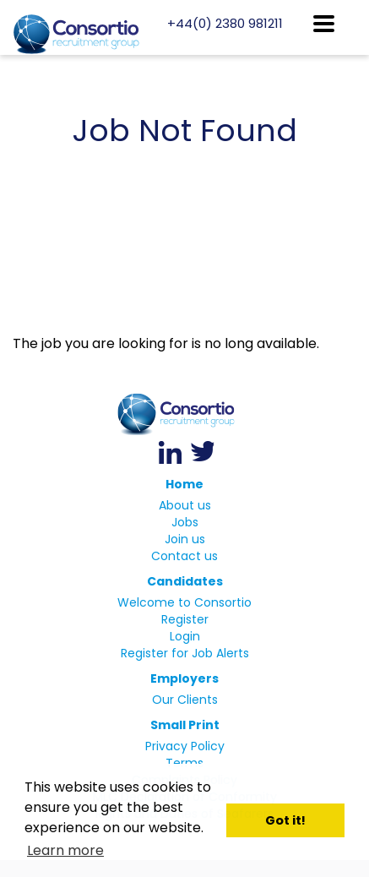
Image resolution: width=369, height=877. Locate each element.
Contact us (184, 555)
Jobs (184, 522)
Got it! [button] (285, 820)
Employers (184, 678)
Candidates (185, 581)
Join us (185, 539)
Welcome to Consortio (184, 602)
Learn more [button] (65, 850)
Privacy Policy (185, 746)
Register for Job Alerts (185, 653)
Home (184, 484)
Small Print (185, 724)
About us (185, 505)
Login (185, 636)
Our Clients (185, 699)
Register (185, 619)
